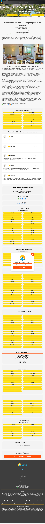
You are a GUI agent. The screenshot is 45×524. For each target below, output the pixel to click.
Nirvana (12, 373)
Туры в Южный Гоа (28, 503)
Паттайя (32, 230)
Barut (32, 384)
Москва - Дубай (16, 510)
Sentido (32, 405)
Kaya (32, 377)
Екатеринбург (12, 114)
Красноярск (32, 119)
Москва (12, 112)
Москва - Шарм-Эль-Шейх (38, 509)
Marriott (12, 433)
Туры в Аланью (4, 500)
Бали (32, 243)
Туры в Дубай (4, 501)
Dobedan (12, 382)
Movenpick (32, 410)
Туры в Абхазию (4, 493)
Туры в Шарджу (10, 501)
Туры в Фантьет (40, 501)
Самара (12, 125)
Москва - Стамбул (22, 511)
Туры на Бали (40, 503)
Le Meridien (32, 433)
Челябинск (32, 127)
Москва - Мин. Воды (39, 508)
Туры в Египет (21, 493)
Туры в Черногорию (23, 495)
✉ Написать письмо (22, 476)
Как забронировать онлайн (22, 481)
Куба (32, 241)
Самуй (12, 232)
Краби (32, 232)
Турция (12, 212)
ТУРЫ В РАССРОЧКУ (24, 15)
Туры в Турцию (10, 493)
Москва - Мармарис (17, 509)
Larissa (32, 375)
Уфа (12, 116)
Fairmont (12, 437)
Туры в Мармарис (15, 500)
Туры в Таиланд (16, 493)
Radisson (12, 407)
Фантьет (12, 239)
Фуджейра (32, 228)
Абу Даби (32, 223)
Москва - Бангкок (31, 509)
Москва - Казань (31, 508)
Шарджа (12, 228)
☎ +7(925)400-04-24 (26, 358)
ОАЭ (12, 223)
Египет (32, 219)
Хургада (12, 221)
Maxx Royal (32, 373)
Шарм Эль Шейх (32, 221)
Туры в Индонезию (8, 495)
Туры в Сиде (35, 503)
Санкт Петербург (32, 112)
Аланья (32, 212)
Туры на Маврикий (13, 494)
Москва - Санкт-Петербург (13, 508)
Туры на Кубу (34, 493)
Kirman (12, 377)
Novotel (12, 410)
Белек (12, 214)
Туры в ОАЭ (37, 495)
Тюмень (12, 127)
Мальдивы (12, 243)
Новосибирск (12, 119)
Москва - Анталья (5, 509)
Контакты (22, 473)
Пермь (32, 123)
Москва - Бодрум (11, 509)
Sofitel (32, 424)
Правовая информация (22, 485)
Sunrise (12, 403)
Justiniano (12, 380)
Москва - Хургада (24, 509)
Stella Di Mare (32, 403)
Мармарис (12, 219)
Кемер (32, 214)
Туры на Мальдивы (39, 493)
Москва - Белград (36, 511)
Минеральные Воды (32, 116)
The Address (12, 424)
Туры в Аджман (16, 501)
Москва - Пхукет (4, 510)
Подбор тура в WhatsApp (22, 487)
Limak (12, 375)
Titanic (12, 371)
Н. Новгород (12, 121)
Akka (12, 391)
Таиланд (12, 230)
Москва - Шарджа (23, 510)
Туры (4, 0)
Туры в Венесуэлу (33, 494)
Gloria (32, 380)
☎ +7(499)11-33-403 (18, 358)
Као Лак (12, 234)
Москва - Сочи (4, 508)
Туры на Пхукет (22, 501)
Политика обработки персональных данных (22, 486)
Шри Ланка (12, 241)
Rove (32, 426)
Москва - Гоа (35, 510)
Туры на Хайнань (5, 503)
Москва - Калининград (23, 508)
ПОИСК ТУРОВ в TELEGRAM (37, 15)
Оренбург (32, 121)
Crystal (12, 384)
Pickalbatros (32, 407)
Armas (12, 388)
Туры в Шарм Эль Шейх (39, 500)
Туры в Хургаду (32, 500)
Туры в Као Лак (34, 501)
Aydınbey (12, 386)
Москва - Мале (40, 510)
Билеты (10, 0)
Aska (32, 386)
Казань (32, 114)
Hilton (33, 412)
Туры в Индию (40, 494)
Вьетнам (12, 299)
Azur (12, 414)
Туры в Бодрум (26, 500)
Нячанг (32, 299)
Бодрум (32, 217)
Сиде (12, 217)
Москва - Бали (8, 511)
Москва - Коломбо (29, 510)
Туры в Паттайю (28, 501)
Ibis (12, 435)
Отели (7, 0)
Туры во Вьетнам (26, 494)
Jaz (12, 412)
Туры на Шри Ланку (27, 493)
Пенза (12, 123)
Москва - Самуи (10, 510)
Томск (32, 125)
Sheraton (12, 405)
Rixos (32, 371)
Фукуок (32, 239)
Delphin (32, 382)
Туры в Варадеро (12, 503)
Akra (32, 388)
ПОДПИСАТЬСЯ (22, 267)
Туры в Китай (19, 494)
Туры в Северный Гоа (20, 503)
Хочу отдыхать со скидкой (22, 456)
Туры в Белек (9, 500)
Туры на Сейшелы (5, 494)
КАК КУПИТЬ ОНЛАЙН (12, 15)
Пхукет (32, 234)
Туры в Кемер (21, 500)
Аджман (32, 225)
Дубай (12, 225)
